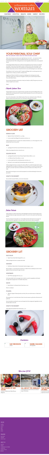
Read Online (3, 437)
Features (7, 14)
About (6, 1)
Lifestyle (16, 14)
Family (35, 14)
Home (29, 14)
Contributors (14, 1)
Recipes (42, 14)
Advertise (9, 1)
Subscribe (2, 1)
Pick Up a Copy (3, 439)
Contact (19, 1)
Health (23, 14)
